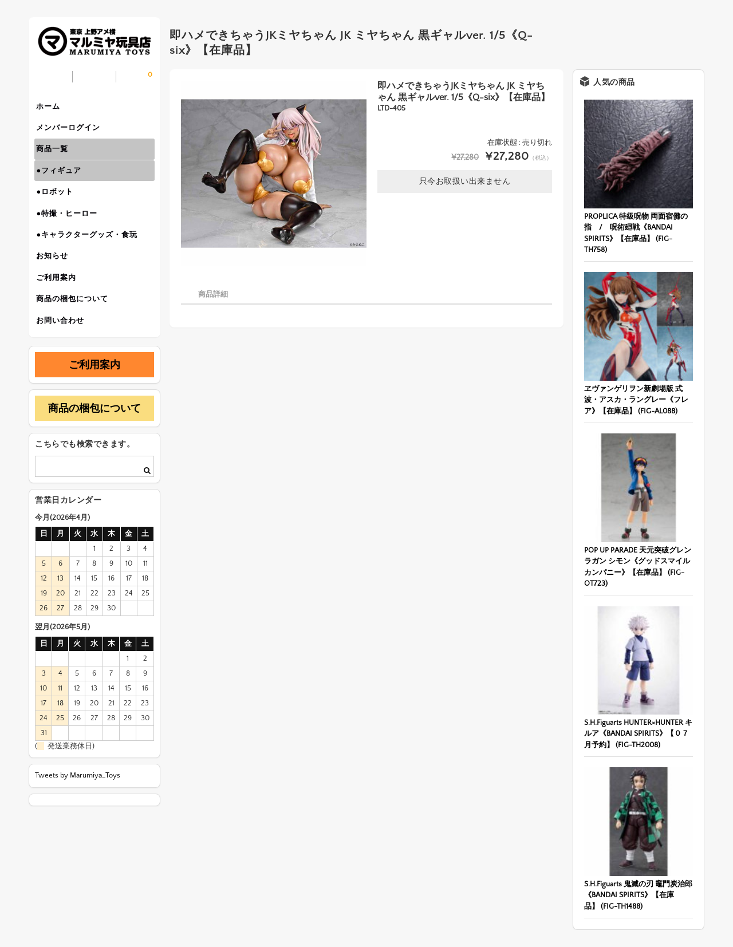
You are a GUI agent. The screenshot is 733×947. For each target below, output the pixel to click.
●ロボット (58, 204)
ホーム (52, 108)
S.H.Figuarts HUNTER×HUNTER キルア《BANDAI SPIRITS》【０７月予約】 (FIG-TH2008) (638, 734)
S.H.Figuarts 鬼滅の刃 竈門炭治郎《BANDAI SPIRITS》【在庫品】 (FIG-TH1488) (638, 895)
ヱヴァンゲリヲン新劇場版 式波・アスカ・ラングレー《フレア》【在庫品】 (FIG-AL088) (636, 400)
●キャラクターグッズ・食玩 (90, 252)
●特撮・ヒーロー (70, 228)
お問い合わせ (64, 348)
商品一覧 (56, 156)
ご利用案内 (60, 300)
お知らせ (56, 276)
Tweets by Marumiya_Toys (77, 804)
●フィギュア (62, 180)
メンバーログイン (72, 132)
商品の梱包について (76, 324)
